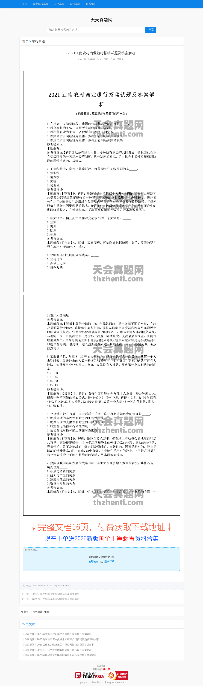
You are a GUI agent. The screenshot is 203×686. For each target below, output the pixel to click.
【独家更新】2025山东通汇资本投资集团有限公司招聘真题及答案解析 (60, 639)
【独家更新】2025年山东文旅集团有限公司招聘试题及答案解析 (57, 649)
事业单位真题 (41, 3)
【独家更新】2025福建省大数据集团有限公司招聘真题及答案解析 (58, 644)
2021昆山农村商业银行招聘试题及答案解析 (55, 599)
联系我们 (91, 3)
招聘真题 (38, 611)
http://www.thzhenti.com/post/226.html (51, 585)
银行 (46, 611)
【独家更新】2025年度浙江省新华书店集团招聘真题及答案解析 (57, 634)
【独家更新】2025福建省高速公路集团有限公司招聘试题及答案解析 (59, 655)
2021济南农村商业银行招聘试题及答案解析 (55, 593)
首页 (24, 3)
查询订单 (109, 561)
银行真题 (75, 3)
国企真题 (59, 3)
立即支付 (94, 561)
